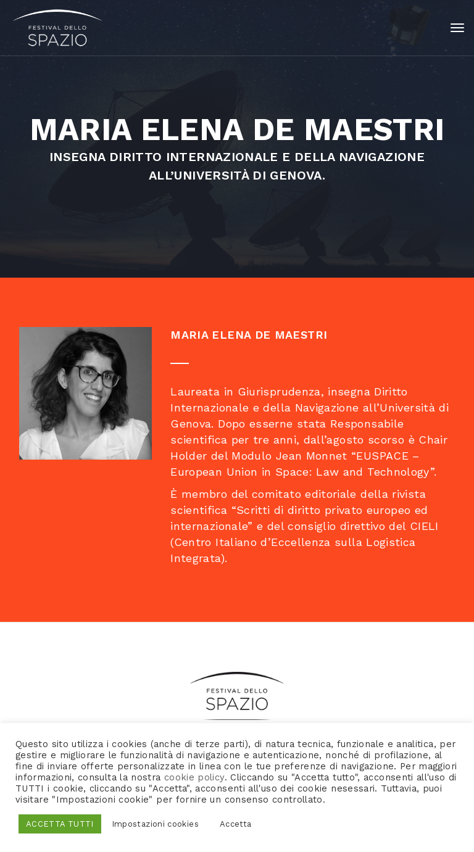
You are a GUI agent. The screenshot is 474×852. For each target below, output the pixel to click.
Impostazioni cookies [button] (155, 824)
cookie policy (194, 777)
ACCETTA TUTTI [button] (60, 824)
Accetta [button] (236, 824)
